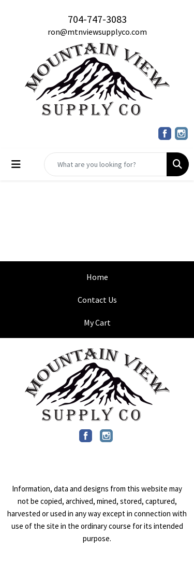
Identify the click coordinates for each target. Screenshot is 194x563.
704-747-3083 (97, 18)
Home (97, 277)
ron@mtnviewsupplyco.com (97, 31)
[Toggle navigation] (16, 164)
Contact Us (97, 299)
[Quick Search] (105, 164)
